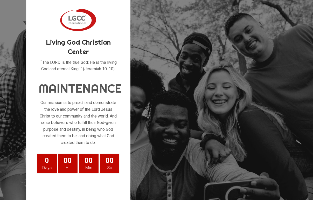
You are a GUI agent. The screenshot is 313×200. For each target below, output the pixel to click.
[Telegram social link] (103, 186)
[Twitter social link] (66, 186)
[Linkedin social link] (91, 186)
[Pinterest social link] (78, 186)
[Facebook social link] (53, 186)
